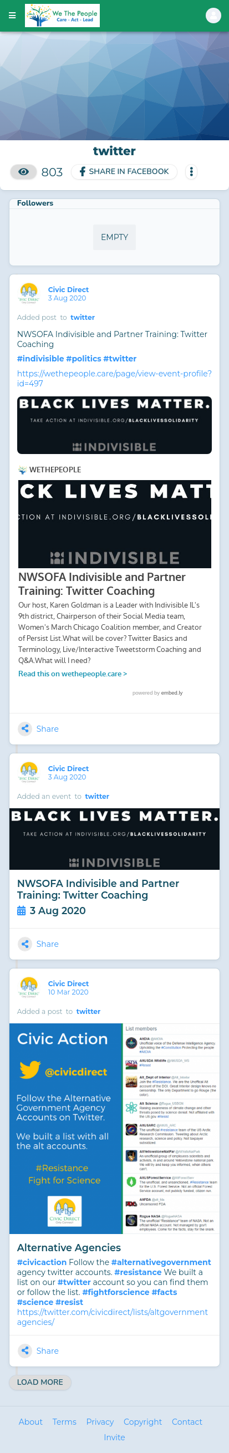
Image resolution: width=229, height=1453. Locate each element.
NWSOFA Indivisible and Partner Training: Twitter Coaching (98, 889)
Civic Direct (69, 289)
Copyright (143, 1422)
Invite (114, 1437)
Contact (187, 1422)
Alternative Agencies (69, 1247)
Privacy (100, 1422)
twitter (82, 317)
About (31, 1422)
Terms (65, 1422)
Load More (40, 1382)
